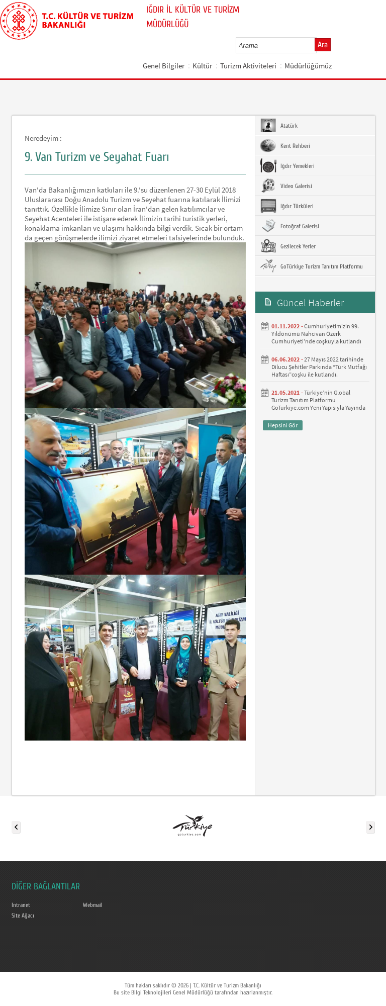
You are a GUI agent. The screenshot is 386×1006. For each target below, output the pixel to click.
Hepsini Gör (283, 425)
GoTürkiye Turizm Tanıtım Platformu (311, 266)
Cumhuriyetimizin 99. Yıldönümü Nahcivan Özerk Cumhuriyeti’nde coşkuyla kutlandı (316, 333)
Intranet (21, 904)
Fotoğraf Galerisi (289, 226)
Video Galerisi (286, 185)
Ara (323, 44)
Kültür (202, 65)
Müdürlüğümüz (308, 65)
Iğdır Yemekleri (287, 165)
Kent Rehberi (285, 145)
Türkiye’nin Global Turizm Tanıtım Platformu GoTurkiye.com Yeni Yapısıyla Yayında (318, 400)
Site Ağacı (23, 915)
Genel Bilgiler (163, 65)
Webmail (93, 904)
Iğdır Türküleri (287, 206)
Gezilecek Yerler (288, 246)
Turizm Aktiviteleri (248, 65)
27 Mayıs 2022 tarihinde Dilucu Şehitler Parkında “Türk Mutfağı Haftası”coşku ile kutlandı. (319, 366)
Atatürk (279, 125)
